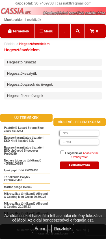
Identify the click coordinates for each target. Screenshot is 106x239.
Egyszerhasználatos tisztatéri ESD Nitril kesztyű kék (24, 139)
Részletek (62, 228)
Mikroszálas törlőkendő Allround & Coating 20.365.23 (26, 205)
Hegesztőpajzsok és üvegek (30, 84)
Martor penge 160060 (18, 187)
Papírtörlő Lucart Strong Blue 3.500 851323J (24, 129)
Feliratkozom (79, 165)
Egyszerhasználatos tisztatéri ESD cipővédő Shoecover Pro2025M (24, 150)
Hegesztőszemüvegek (25, 96)
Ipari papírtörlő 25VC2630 (21, 170)
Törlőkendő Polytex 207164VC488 (17, 179)
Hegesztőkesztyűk (22, 73)
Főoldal (9, 44)
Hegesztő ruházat (21, 62)
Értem (39, 228)
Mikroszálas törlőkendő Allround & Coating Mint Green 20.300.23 (26, 195)
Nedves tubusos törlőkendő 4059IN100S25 (22, 162)
